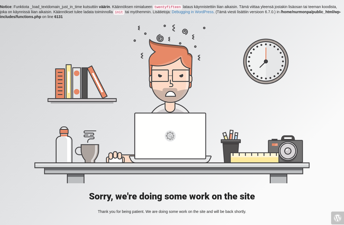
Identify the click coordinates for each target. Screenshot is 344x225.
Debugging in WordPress (192, 12)
